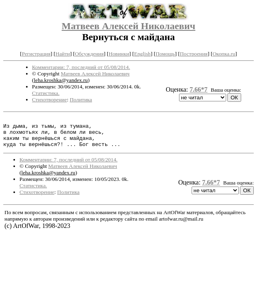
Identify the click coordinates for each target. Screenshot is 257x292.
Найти (63, 54)
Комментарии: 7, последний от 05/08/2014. (81, 67)
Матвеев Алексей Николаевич (128, 26)
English (142, 54)
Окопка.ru (223, 54)
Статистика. (46, 93)
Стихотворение (49, 100)
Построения (193, 54)
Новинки (119, 54)
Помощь (165, 54)
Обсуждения (89, 54)
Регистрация (36, 54)
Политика (81, 100)
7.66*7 (198, 89)
